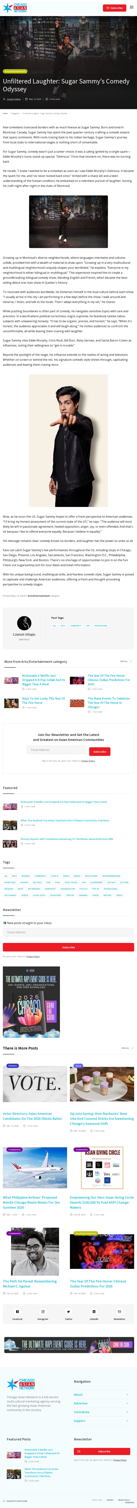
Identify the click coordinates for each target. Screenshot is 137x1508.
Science (24, 895)
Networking (34, 889)
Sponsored (55, 895)
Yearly (119, 895)
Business (26, 876)
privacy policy (124, 1500)
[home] (15, 8)
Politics (84, 889)
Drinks (77, 876)
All (54, 625)
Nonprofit (50, 889)
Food (57, 882)
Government (96, 882)
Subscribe (117, 8)
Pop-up (95, 889)
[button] (131, 8)
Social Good (39, 895)
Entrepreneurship (111, 876)
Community (75, 625)
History (111, 882)
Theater (70, 895)
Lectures (124, 882)
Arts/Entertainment (15, 71)
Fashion (24, 882)
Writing (107, 895)
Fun (88, 625)
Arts (63, 625)
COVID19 (54, 876)
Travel (95, 895)
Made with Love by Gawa (17, 1501)
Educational (91, 876)
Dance (66, 876)
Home (5, 113)
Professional (101, 625)
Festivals (37, 882)
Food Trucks (71, 882)
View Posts (24, 639)
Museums (8, 889)
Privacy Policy (88, 760)
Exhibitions (10, 882)
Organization (67, 889)
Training (83, 895)
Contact (110, 1500)
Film (48, 882)
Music (20, 889)
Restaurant (10, 895)
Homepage (129, 1503)
